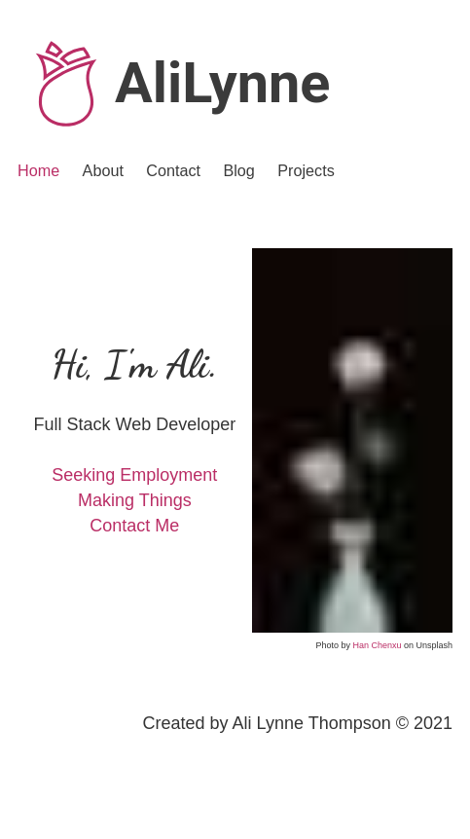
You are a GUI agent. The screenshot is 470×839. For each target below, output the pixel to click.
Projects (305, 170)
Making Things (135, 500)
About (103, 170)
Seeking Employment (134, 475)
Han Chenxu (376, 645)
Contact (173, 170)
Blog (238, 170)
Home (38, 170)
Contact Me (134, 525)
